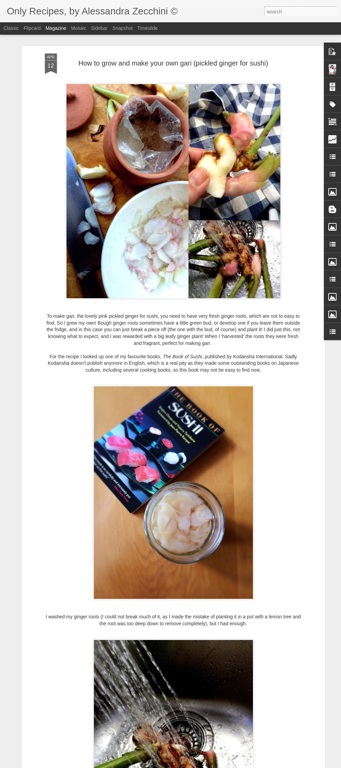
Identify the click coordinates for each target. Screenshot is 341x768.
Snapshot (122, 28)
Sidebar (99, 28)
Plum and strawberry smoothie (143, 760)
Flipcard (32, 28)
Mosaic (78, 28)
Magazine (56, 28)
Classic (11, 28)
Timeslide (147, 28)
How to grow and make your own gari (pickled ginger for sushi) (173, 58)
